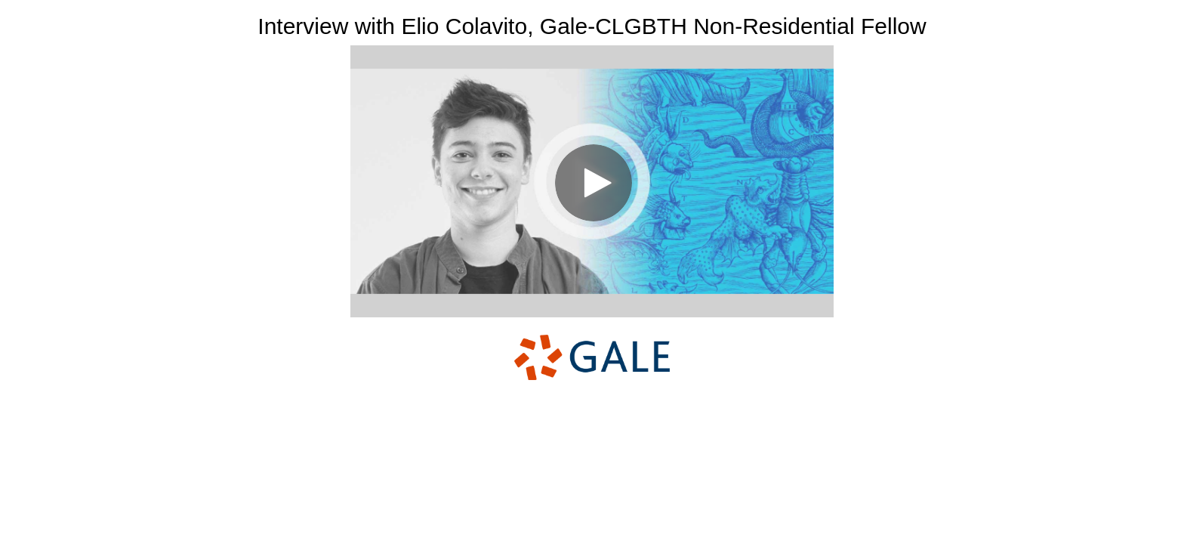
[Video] (592, 181)
